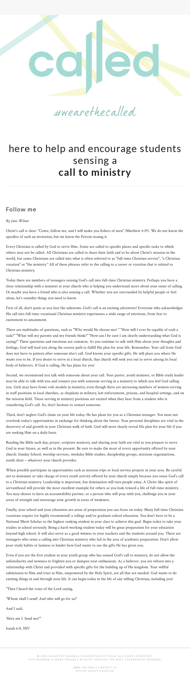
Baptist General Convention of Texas (84, 656)
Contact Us (107, 667)
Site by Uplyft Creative (95, 671)
